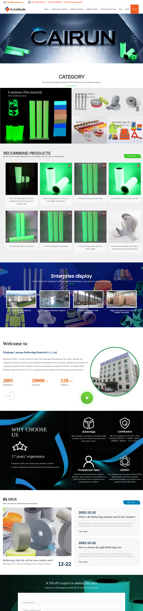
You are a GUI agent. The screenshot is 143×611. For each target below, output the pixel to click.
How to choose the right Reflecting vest (100, 547)
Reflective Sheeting (86, 122)
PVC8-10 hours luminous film (90, 185)
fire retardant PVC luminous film (125, 185)
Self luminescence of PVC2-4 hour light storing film (56, 185)
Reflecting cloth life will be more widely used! (28, 560)
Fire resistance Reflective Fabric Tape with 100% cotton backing (125, 232)
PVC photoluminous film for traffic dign (90, 232)
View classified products (17, 96)
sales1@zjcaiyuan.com (15, 2)
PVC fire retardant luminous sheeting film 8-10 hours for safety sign (22, 185)
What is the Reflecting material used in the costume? (107, 516)
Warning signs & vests (124, 122)
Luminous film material (25, 92)
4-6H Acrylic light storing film (56, 232)
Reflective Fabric (85, 93)
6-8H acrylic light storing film (22, 232)
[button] (134, 38)
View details (83, 531)
